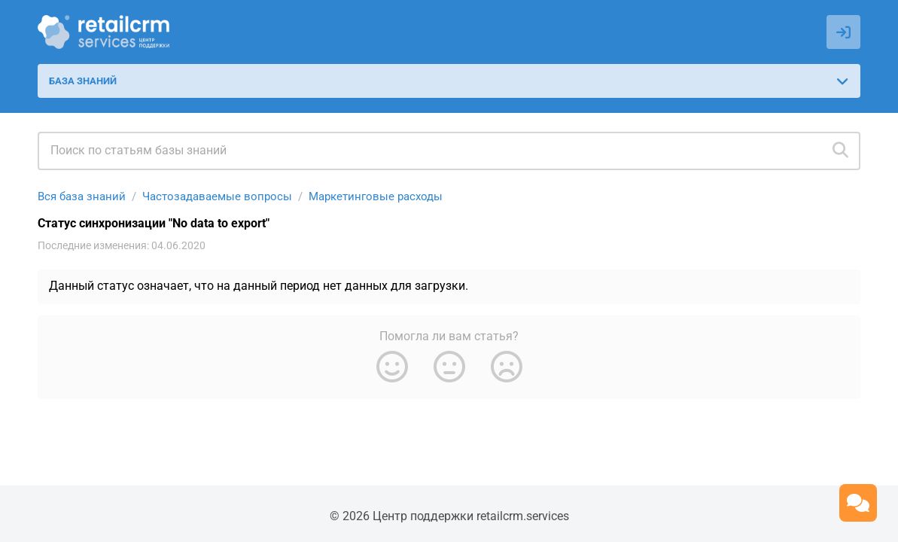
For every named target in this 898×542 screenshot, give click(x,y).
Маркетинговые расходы (376, 196)
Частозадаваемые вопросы (217, 196)
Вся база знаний (82, 196)
